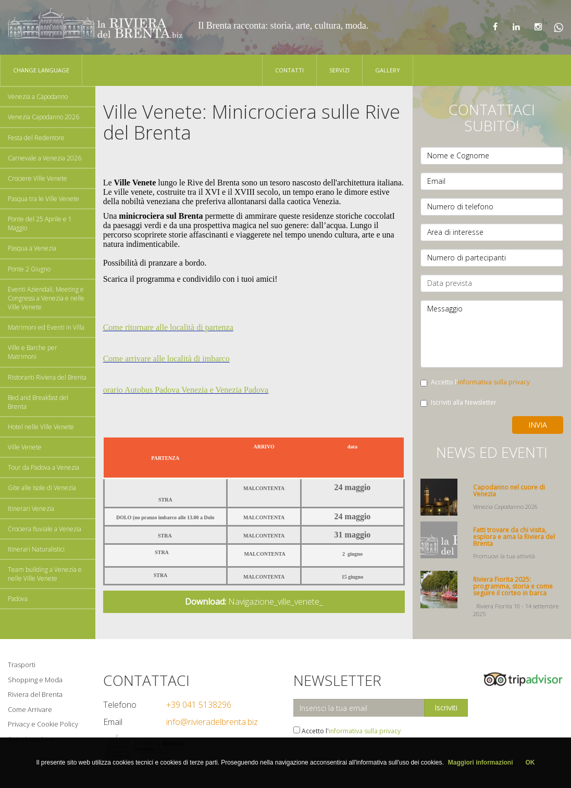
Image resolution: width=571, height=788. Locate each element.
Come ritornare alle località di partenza (168, 327)
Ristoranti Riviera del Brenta (47, 377)
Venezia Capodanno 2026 (43, 116)
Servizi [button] (339, 70)
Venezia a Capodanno (38, 96)
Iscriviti (446, 707)
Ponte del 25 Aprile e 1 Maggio (40, 223)
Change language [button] (41, 70)
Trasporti (21, 664)
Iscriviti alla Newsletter (458, 402)
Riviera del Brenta (35, 694)
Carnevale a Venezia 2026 (44, 158)
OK (530, 762)
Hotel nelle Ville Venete (41, 426)
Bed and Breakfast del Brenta (38, 402)
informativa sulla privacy (494, 382)
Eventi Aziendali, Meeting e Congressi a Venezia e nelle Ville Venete (46, 298)
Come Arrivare (30, 709)
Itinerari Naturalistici (36, 549)
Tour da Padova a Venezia (43, 467)
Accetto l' (475, 382)
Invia (537, 425)
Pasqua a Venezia (32, 248)
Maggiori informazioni (480, 762)
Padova (18, 598)
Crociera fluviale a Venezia (44, 528)
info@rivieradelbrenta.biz (212, 722)
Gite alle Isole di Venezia (42, 487)
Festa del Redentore (36, 137)
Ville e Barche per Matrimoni (32, 352)
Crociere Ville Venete (37, 178)
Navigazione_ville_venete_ (254, 601)
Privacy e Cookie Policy (43, 724)
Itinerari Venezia (31, 508)
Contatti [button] (289, 70)
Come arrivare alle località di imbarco (166, 358)
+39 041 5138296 (198, 704)
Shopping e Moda (35, 679)
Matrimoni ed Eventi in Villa (46, 327)
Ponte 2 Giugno (29, 269)
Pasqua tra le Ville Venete (43, 198)
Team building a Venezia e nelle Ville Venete (45, 574)
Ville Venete (25, 447)
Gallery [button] (387, 70)
